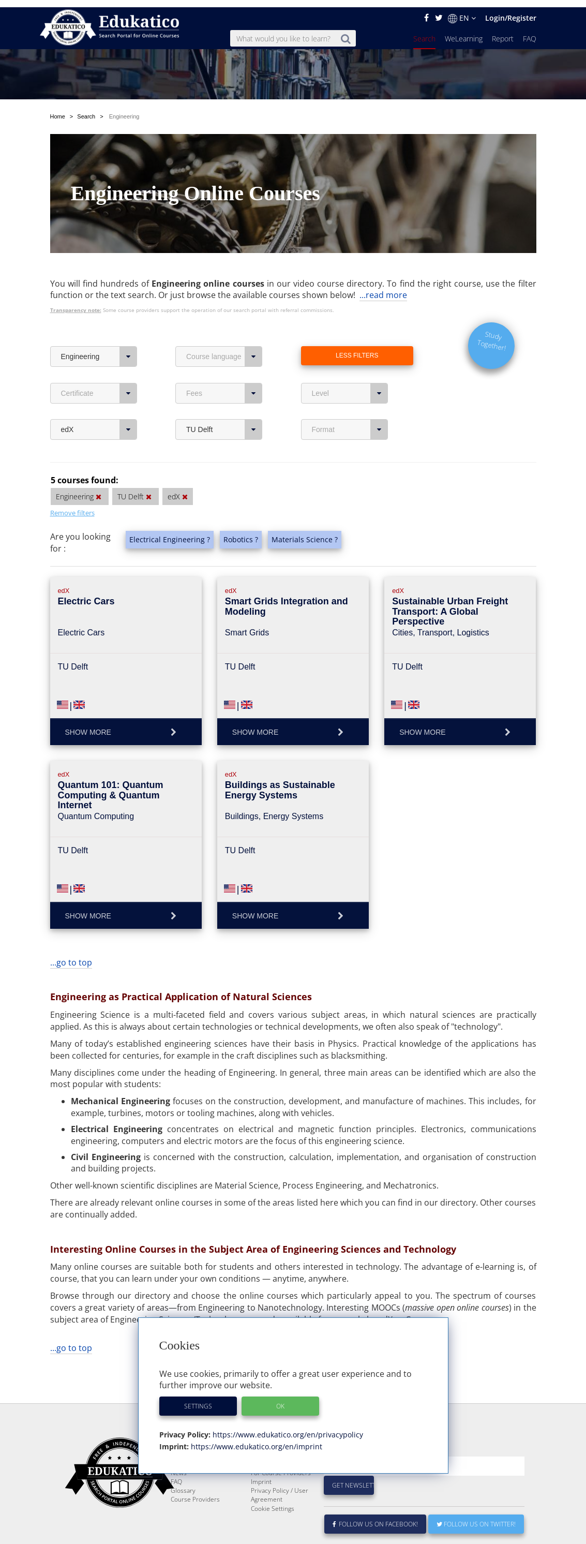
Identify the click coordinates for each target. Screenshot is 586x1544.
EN (462, 11)
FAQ (529, 31)
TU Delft (224, 397)
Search (424, 31)
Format (350, 397)
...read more (383, 263)
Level (350, 361)
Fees (224, 361)
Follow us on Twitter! (476, 1516)
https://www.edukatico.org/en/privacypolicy (287, 1427)
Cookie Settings (272, 1501)
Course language (224, 324)
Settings (198, 1398)
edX (99, 397)
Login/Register (510, 11)
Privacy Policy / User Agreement (279, 1487)
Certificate (99, 361)
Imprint (261, 1474)
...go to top (71, 930)
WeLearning (464, 31)
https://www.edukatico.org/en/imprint (255, 1439)
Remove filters (72, 480)
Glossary (183, 1483)
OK (280, 1398)
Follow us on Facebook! (375, 1516)
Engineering (99, 324)
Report (503, 31)
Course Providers (195, 1492)
